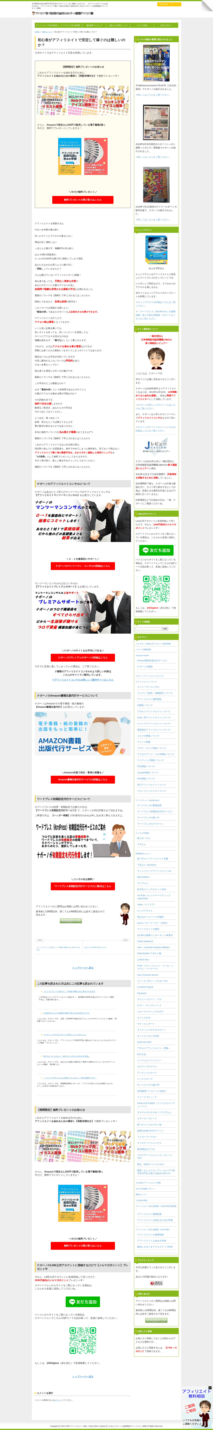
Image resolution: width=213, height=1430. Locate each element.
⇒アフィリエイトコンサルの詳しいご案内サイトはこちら (83, 680)
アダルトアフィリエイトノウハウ (153, 711)
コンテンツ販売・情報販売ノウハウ (155, 693)
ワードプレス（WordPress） (148, 800)
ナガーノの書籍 (145, 666)
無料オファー (141, 1194)
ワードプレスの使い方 (148, 817)
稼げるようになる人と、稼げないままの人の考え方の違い (66, 1056)
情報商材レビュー (143, 853)
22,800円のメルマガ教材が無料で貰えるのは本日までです (66, 1013)
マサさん (141, 844)
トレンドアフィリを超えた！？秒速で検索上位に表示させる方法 (69, 991)
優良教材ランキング (94, 25)
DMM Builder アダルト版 (149, 953)
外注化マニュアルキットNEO (151, 889)
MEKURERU (143, 877)
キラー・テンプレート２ (149, 1005)
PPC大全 (141, 1054)
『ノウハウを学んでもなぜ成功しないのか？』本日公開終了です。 (70, 1078)
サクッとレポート (146, 1024)
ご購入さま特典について (118, 25)
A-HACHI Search (145, 987)
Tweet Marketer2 (145, 941)
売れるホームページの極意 (150, 917)
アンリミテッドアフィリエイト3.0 (154, 871)
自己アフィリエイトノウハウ (151, 785)
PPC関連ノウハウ (146, 778)
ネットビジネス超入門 (148, 1085)
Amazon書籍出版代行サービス (152, 660)
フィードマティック (147, 1097)
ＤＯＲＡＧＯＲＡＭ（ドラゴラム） (155, 1112)
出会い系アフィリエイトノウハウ (153, 717)
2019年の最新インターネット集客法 (155, 935)
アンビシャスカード (147, 1073)
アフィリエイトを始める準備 (151, 1241)
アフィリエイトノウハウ (146, 682)
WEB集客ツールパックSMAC (151, 1091)
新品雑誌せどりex (146, 1149)
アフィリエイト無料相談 (149, 699)
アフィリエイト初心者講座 (46, 25)
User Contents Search (147, 975)
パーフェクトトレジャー (149, 1060)
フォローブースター (147, 1137)
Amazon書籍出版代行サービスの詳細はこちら (83, 780)
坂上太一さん (143, 838)
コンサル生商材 (142, 833)
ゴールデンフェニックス (149, 1143)
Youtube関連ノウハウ (147, 772)
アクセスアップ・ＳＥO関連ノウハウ (155, 754)
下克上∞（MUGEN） (147, 865)
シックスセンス (145, 1079)
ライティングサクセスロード (151, 1030)
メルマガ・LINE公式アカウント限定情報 (153, 644)
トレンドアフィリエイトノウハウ (153, 723)
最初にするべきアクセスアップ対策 (155, 1247)
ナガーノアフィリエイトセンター (150, 676)
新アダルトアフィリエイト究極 (152, 859)
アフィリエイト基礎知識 (149, 1214)
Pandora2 (141, 993)
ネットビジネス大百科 (148, 1036)
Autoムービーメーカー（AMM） (153, 923)
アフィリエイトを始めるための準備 (155, 1220)
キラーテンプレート (147, 1118)
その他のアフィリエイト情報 (148, 1183)
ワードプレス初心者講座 (70, 25)
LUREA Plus (143, 959)
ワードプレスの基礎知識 (149, 805)
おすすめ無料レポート (145, 1189)
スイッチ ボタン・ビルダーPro (152, 981)
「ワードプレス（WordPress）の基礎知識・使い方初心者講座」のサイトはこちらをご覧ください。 (156, 315)
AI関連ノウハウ (145, 705)
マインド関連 (143, 742)
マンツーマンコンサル (148, 687)
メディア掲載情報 (143, 649)
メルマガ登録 (142, 25)
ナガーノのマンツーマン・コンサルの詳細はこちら (83, 567)
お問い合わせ (165, 25)
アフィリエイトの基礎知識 (150, 1234)
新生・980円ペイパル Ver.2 (150, 1164)
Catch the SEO (144, 1042)
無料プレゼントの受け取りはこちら (83, 199)
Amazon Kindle (142, 655)
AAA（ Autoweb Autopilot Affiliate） (154, 947)
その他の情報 (141, 1200)
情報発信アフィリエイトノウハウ (153, 730)
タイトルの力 (143, 1017)
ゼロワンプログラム (147, 1066)
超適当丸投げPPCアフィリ (150, 1131)
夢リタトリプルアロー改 (149, 1124)
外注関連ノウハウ (146, 766)
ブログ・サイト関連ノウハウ (151, 748)
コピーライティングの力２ (150, 1011)
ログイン (57, 1400)
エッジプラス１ (145, 910)
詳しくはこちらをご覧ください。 (154, 95)
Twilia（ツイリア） (146, 904)
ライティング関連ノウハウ (150, 760)
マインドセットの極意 (148, 929)
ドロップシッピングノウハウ (151, 791)
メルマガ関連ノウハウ (148, 736)
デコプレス (142, 883)
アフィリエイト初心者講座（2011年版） (153, 1229)
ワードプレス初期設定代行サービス (155, 811)
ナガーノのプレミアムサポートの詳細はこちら (83, 658)
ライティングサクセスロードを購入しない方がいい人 (64, 1035)
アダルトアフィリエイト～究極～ (153, 1048)
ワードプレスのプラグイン (150, 824)
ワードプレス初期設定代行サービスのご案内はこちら (82, 887)
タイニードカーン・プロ (149, 999)
